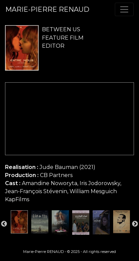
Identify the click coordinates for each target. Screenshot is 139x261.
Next (135, 224)
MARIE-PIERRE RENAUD (47, 9)
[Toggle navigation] (124, 9)
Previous (4, 224)
